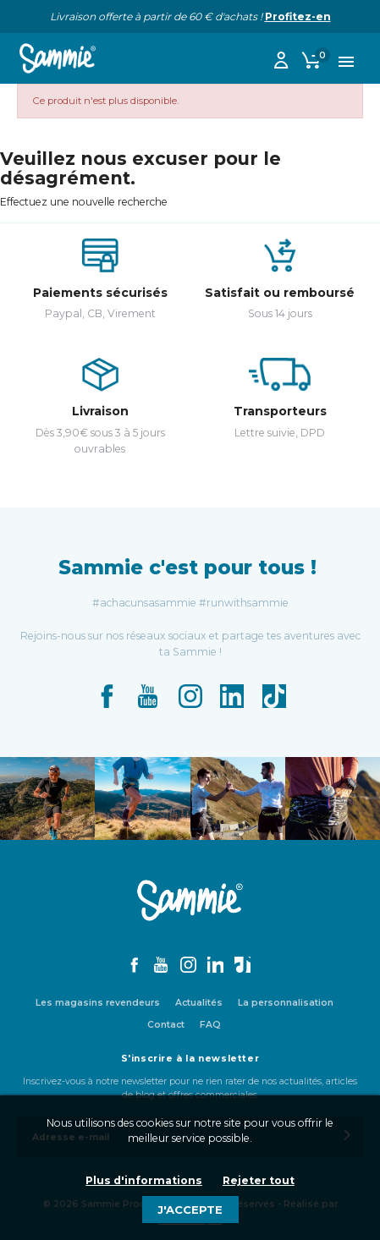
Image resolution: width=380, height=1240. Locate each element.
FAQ (210, 1024)
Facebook (106, 696)
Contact (165, 1024)
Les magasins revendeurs (98, 1002)
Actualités (199, 1002)
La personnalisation (285, 1002)
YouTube (148, 696)
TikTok (274, 696)
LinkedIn (232, 696)
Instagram (190, 696)
